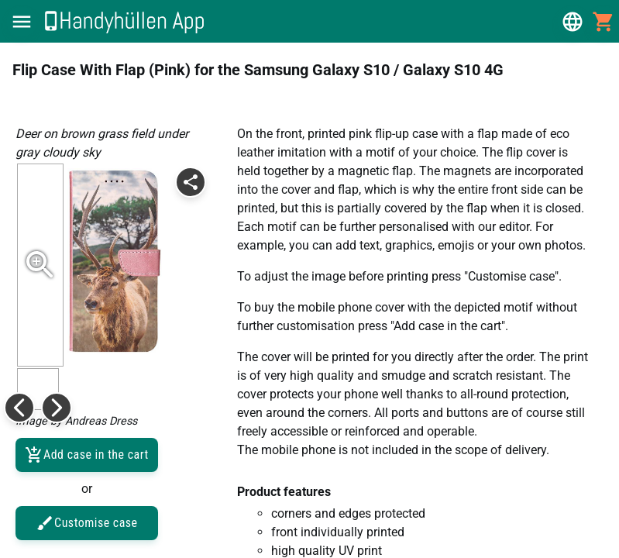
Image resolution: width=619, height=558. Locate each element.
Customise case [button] (86, 523)
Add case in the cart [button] (86, 455)
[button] (21, 21)
